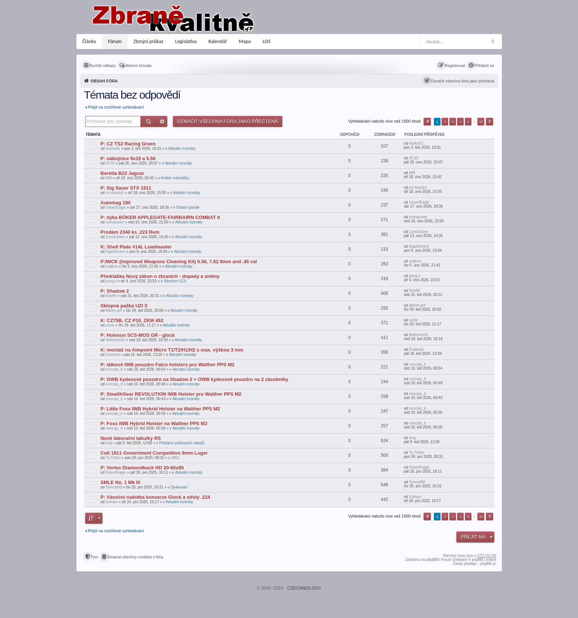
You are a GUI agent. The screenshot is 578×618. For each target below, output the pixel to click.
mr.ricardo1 (114, 193)
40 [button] (481, 122)
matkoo (111, 266)
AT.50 (110, 163)
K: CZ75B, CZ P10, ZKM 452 (132, 320)
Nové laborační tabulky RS (131, 438)
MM (108, 178)
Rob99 (110, 296)
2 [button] (445, 122)
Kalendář (218, 41)
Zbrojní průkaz (148, 41)
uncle (109, 325)
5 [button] (468, 122)
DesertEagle (115, 207)
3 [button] (453, 122)
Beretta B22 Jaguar (122, 173)
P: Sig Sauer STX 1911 (126, 188)
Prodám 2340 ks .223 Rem (130, 232)
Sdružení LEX (175, 281)
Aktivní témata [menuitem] (139, 65)
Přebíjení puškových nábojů (182, 443)
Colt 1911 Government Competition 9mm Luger (154, 453)
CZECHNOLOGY (304, 588)
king (108, 443)
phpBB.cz (488, 564)
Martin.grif (113, 310)
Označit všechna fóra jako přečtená (462, 81)
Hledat (148, 121)
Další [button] (489, 122)
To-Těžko (113, 458)
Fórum (115, 41)
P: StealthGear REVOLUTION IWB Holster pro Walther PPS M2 (171, 394)
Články (89, 41)
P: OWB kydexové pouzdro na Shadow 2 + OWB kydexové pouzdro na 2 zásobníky (195, 379)
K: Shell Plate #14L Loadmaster (136, 247)
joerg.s (110, 281)
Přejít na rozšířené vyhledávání (116, 107)
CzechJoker (115, 237)
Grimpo (111, 502)
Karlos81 (112, 148)
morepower (114, 222)
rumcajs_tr (114, 369)
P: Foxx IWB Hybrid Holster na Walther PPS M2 (154, 423)
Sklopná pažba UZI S (124, 305)
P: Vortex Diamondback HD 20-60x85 (142, 467)
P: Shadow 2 (115, 291)
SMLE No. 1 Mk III (120, 482)
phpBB (431, 560)
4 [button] (461, 122)
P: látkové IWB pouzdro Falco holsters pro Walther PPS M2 (168, 364)
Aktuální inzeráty (182, 148)
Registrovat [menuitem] (455, 65)
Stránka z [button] (427, 122)
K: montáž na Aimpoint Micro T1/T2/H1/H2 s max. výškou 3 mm (172, 350)
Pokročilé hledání (162, 121)
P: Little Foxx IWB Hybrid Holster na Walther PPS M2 (160, 409)
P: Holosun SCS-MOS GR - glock (138, 335)
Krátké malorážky (175, 178)
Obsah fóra (104, 81)
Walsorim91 (115, 340)
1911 (175, 458)
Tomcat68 (113, 487)
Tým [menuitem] (94, 557)
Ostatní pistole (187, 207)
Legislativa (186, 41)
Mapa (245, 41)
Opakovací (179, 487)
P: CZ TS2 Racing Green (128, 143)
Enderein (112, 355)
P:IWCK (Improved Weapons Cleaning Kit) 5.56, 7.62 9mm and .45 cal (179, 261)
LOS (267, 41)
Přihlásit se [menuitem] (484, 65)
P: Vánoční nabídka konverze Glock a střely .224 (155, 497)
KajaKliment (115, 252)
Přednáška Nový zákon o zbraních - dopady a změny (160, 276)
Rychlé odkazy (103, 65)
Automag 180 (116, 202)
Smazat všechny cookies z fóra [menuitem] (135, 557)
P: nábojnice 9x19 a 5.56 (128, 158)
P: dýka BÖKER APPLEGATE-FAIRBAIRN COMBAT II (160, 217)
